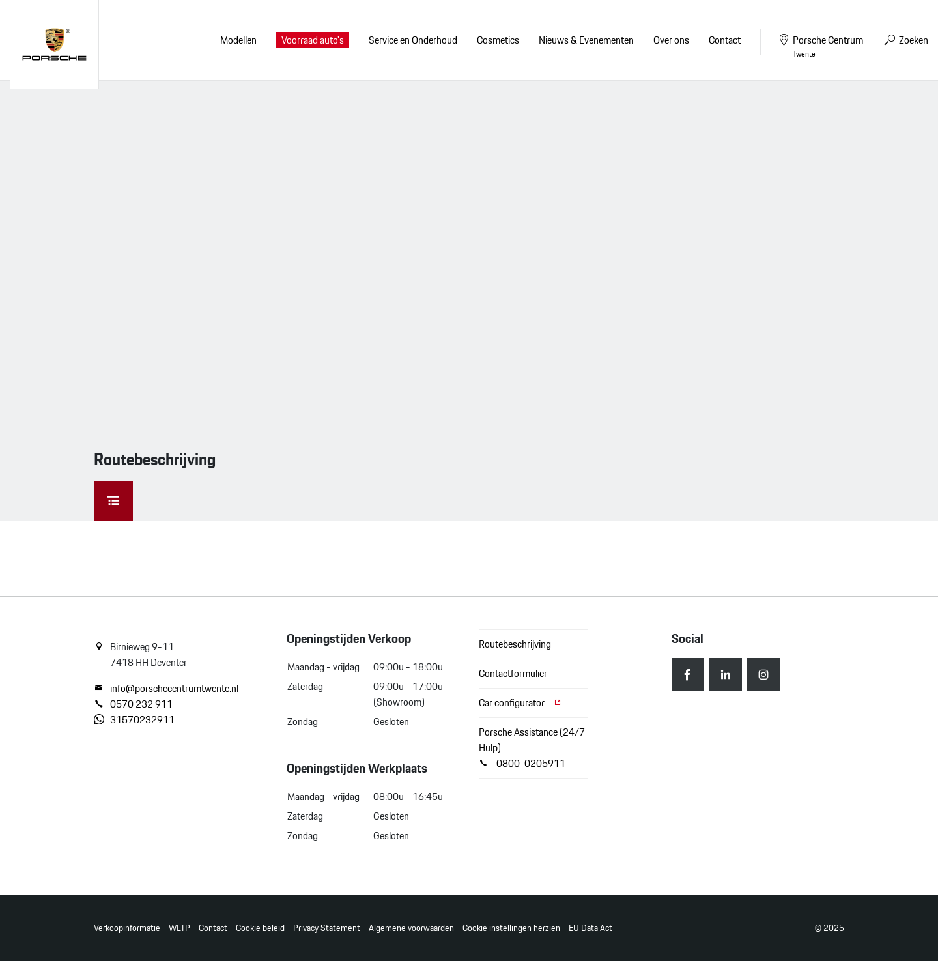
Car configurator (520, 703)
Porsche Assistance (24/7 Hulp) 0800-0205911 (532, 747)
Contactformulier (513, 673)
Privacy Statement (326, 928)
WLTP (179, 928)
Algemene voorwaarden (411, 928)
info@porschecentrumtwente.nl (166, 688)
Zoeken (905, 40)
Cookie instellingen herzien (511, 928)
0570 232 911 (133, 704)
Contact (213, 928)
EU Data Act (590, 928)
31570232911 (134, 720)
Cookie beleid (260, 928)
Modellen (238, 40)
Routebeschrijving (515, 644)
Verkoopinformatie (127, 928)
